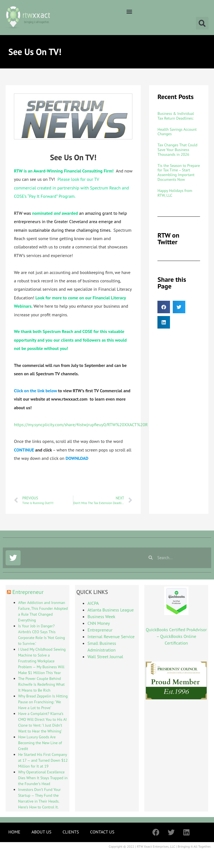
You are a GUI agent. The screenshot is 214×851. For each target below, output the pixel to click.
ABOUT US (41, 832)
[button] (129, 11)
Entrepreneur (27, 592)
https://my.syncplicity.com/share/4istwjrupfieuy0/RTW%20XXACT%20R (81, 424)
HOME (14, 832)
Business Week (101, 616)
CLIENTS (70, 832)
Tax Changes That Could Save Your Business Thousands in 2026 (177, 149)
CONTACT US (102, 832)
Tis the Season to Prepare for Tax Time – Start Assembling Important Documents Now (178, 172)
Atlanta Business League (110, 610)
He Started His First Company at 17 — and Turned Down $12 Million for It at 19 (43, 760)
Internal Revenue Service (111, 636)
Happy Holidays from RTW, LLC (174, 193)
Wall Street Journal (105, 656)
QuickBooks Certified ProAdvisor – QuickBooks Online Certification (176, 636)
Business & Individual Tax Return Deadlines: (175, 116)
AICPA (93, 603)
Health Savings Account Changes (176, 132)
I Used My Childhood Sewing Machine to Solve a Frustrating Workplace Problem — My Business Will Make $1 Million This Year (42, 661)
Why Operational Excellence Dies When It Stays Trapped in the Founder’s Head (43, 777)
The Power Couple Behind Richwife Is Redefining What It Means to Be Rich (41, 684)
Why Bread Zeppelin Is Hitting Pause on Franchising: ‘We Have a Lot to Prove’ (43, 702)
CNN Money (98, 623)
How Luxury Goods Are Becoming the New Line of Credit (40, 742)
